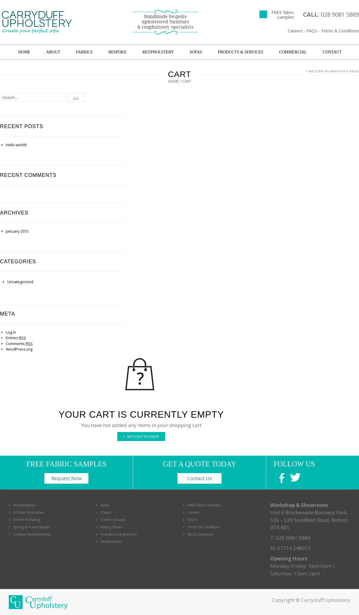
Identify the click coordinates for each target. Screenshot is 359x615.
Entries (16, 337)
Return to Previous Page (334, 71)
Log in (11, 332)
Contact (332, 52)
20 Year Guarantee (28, 512)
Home (24, 52)
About (53, 52)
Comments (19, 343)
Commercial (293, 52)
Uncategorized (20, 281)
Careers (295, 31)
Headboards (111, 541)
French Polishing (26, 519)
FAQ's (311, 31)
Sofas (196, 52)
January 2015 (17, 231)
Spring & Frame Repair (31, 527)
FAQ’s (192, 519)
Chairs (105, 512)
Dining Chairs (111, 527)
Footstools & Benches (118, 534)
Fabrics (84, 52)
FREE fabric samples (282, 14)
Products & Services (240, 52)
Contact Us (199, 478)
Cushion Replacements (32, 534)
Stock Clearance (200, 534)
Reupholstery (158, 52)
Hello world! (16, 144)
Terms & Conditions (340, 31)
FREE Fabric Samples (204, 505)
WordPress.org (19, 349)
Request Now (66, 478)
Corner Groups (113, 519)
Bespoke (117, 52)
